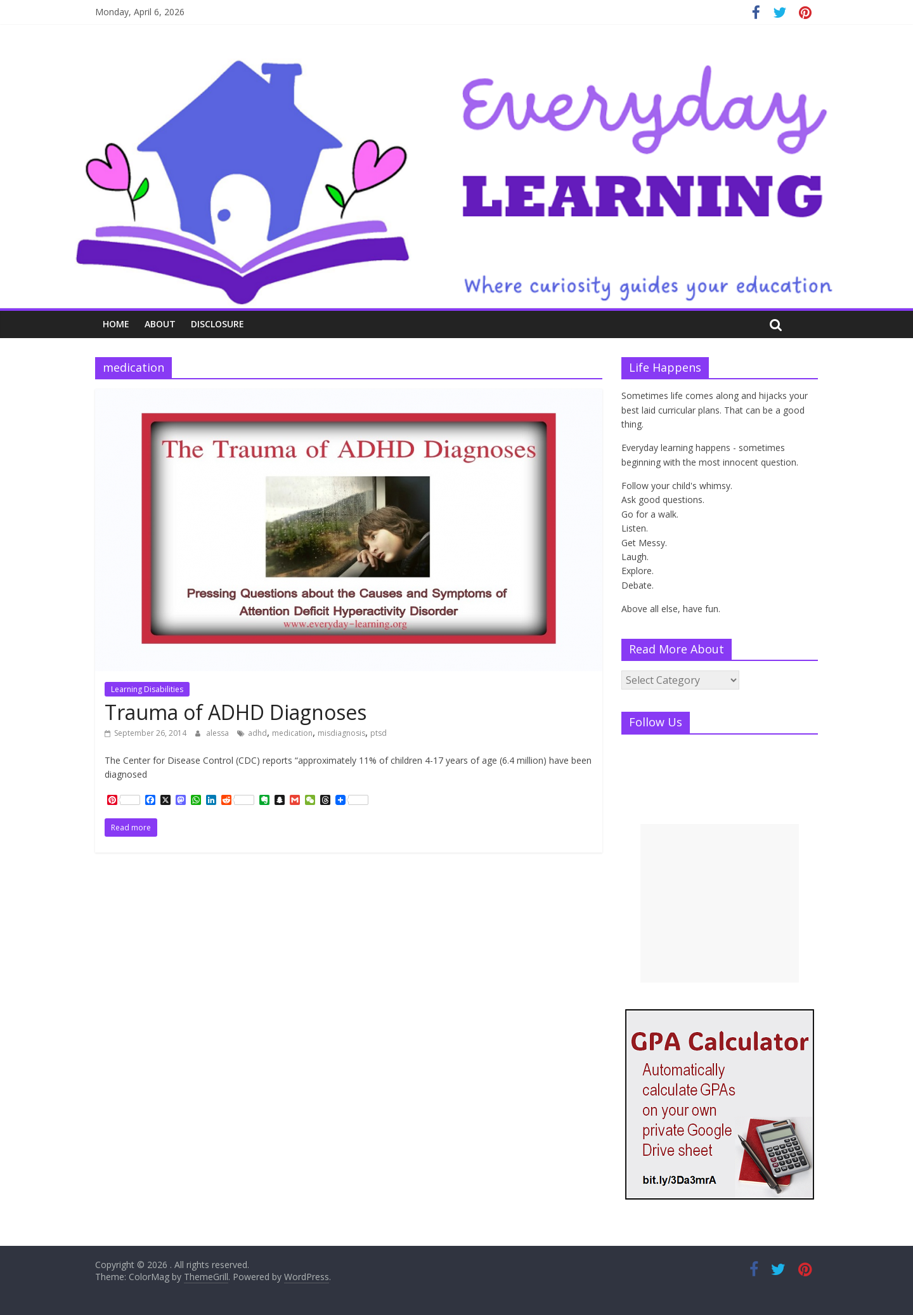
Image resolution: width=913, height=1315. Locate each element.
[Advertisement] (719, 903)
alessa (218, 733)
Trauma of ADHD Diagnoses (235, 712)
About (160, 324)
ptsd (378, 733)
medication (292, 733)
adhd (257, 733)
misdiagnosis (341, 733)
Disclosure (217, 324)
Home (116, 324)
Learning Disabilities (147, 689)
